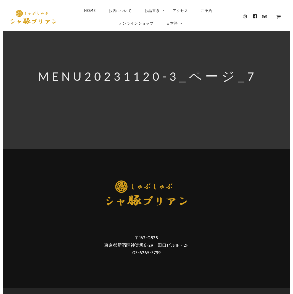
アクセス (180, 10)
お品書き (152, 10)
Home (90, 10)
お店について (120, 10)
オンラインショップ (136, 23)
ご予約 (206, 10)
